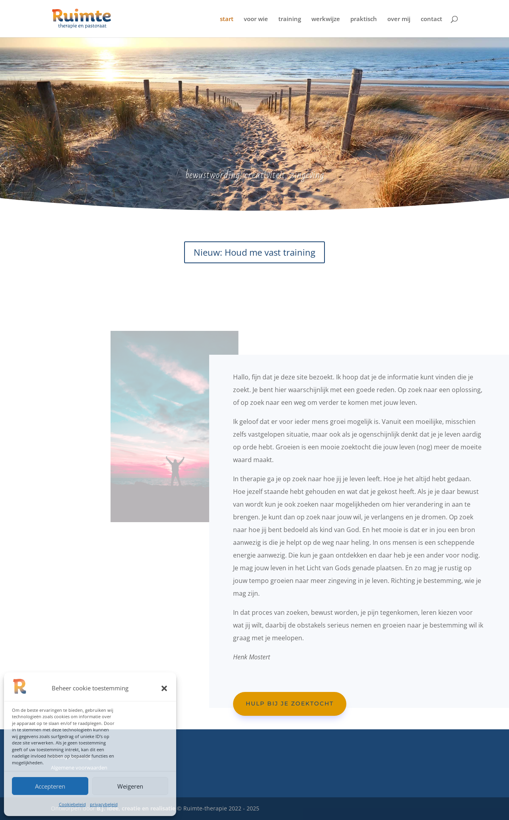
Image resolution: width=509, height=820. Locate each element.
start (226, 19)
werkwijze (325, 19)
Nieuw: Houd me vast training (254, 252)
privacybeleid (104, 804)
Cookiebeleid (72, 804)
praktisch (363, 19)
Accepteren (50, 786)
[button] (164, 688)
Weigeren (130, 786)
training (289, 19)
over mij (398, 19)
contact (431, 19)
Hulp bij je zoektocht (290, 703)
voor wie (256, 19)
